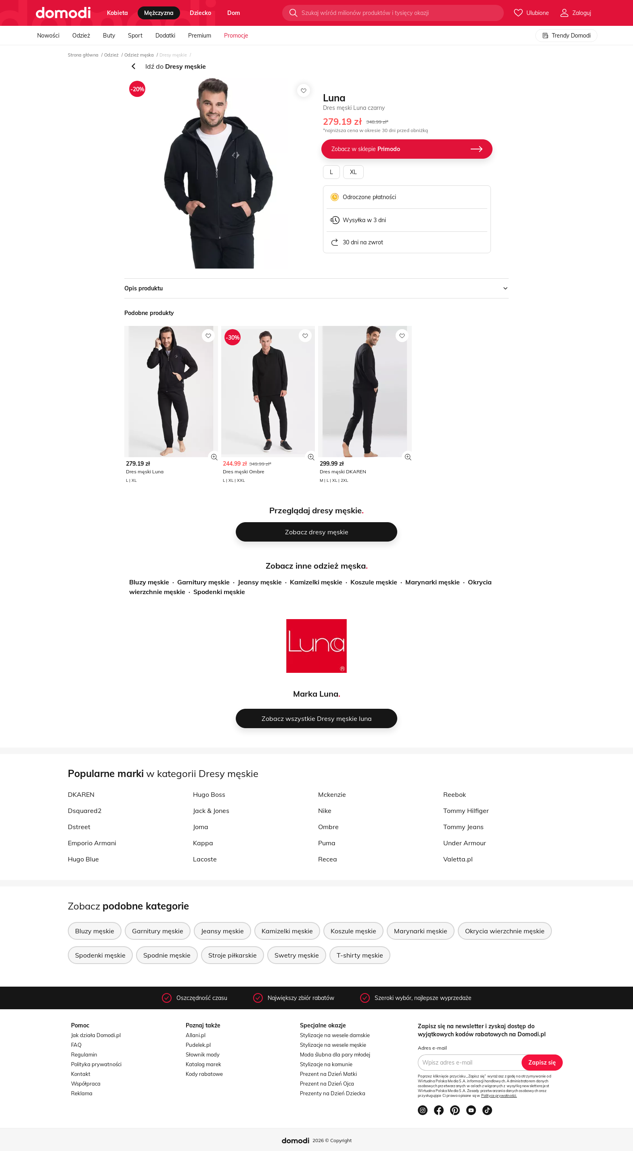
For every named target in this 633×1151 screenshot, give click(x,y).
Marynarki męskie (432, 582)
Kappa (203, 843)
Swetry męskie (297, 955)
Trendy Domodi (566, 35)
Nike (324, 811)
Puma (326, 843)
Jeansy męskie (260, 582)
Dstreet (79, 827)
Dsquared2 (85, 811)
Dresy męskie (173, 55)
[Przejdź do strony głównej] (63, 13)
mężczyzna (159, 13)
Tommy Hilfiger (466, 811)
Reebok (454, 794)
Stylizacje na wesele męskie (333, 1045)
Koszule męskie (373, 582)
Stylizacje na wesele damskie (335, 1035)
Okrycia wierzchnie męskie (505, 931)
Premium (199, 35)
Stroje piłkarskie (232, 955)
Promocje (236, 35)
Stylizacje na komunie (326, 1064)
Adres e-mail (432, 1048)
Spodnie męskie (167, 955)
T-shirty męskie (360, 955)
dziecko (200, 13)
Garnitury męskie (203, 582)
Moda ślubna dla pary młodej (335, 1054)
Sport (135, 35)
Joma (200, 827)
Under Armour (464, 843)
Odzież (81, 35)
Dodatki (165, 35)
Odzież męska (139, 55)
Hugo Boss (209, 794)
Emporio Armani (92, 843)
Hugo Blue (83, 859)
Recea (327, 859)
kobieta (117, 13)
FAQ (76, 1045)
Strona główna (83, 55)
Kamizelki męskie (316, 582)
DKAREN (81, 794)
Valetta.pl (458, 859)
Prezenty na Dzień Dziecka (332, 1093)
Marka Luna (315, 694)
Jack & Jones (211, 811)
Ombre (328, 827)
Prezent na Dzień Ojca (327, 1083)
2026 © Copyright (332, 1140)
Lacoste (205, 859)
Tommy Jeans (463, 827)
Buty (109, 35)
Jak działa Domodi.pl (96, 1035)
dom (233, 13)
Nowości (48, 35)
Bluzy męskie (149, 582)
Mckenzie (332, 794)
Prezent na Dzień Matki (328, 1074)
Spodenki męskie (219, 592)
